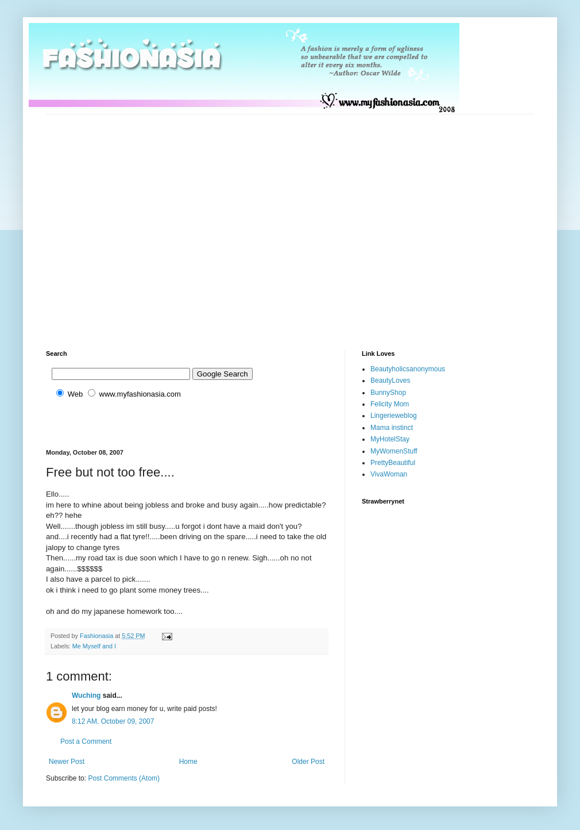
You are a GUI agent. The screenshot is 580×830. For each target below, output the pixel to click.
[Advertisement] (107, 222)
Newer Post (66, 762)
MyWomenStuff (393, 451)
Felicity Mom (389, 404)
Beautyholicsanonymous (407, 369)
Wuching (86, 695)
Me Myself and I (94, 646)
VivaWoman (388, 474)
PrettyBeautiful (392, 463)
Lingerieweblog (393, 416)
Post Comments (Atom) (124, 778)
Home (188, 762)
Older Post (308, 762)
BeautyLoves (390, 380)
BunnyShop (388, 393)
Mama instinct (391, 428)
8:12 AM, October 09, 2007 (113, 721)
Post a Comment (85, 741)
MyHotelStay (389, 439)
